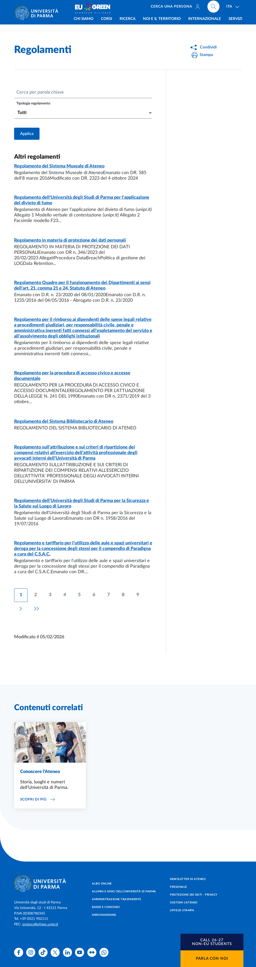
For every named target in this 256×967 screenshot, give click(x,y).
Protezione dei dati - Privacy (193, 894)
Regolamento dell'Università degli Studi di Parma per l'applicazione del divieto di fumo (81, 200)
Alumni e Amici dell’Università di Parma (124, 891)
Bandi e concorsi (106, 907)
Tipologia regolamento (33, 103)
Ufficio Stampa (182, 910)
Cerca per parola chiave (40, 92)
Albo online (102, 883)
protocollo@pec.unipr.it (40, 924)
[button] (211, 942)
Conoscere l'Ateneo (40, 771)
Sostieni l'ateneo (184, 902)
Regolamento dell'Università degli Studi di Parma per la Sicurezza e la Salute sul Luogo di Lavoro (81, 504)
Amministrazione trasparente (116, 899)
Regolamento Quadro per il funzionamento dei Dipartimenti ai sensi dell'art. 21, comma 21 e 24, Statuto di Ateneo (82, 286)
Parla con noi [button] (212, 958)
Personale (178, 887)
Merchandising (104, 915)
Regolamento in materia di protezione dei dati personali (70, 240)
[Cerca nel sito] (213, 8)
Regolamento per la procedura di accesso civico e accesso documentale (72, 376)
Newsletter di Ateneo (188, 879)
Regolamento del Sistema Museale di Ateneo (59, 166)
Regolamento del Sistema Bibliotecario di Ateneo (63, 421)
